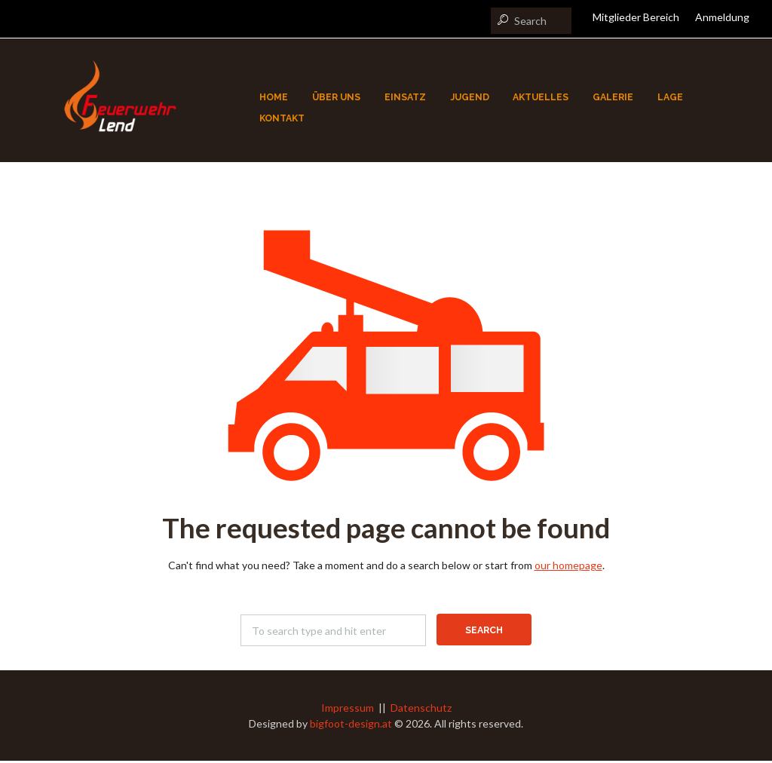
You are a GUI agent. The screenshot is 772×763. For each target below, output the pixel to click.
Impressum (347, 709)
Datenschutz (421, 709)
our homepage (568, 567)
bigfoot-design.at (351, 725)
